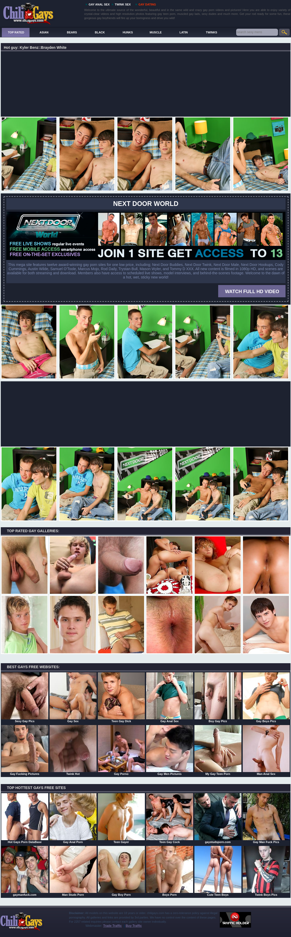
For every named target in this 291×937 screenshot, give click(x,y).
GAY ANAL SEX (99, 4)
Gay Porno (121, 750)
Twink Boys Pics (266, 871)
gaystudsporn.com (218, 818)
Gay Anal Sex (169, 697)
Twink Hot (73, 750)
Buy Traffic (134, 926)
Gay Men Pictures (169, 750)
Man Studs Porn (73, 871)
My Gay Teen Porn (218, 750)
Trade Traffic (112, 926)
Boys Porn (169, 871)
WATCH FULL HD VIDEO (252, 291)
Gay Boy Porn (121, 871)
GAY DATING (147, 4)
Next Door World (146, 203)
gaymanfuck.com (25, 871)
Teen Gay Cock (169, 818)
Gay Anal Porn (73, 818)
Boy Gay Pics (218, 697)
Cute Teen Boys (218, 871)
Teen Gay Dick (121, 697)
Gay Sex (73, 697)
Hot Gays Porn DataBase (25, 818)
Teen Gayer (121, 818)
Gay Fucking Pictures (25, 750)
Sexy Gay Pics (25, 697)
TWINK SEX (123, 4)
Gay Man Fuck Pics (266, 818)
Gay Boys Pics (266, 697)
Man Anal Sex (266, 750)
